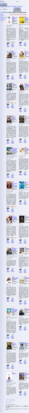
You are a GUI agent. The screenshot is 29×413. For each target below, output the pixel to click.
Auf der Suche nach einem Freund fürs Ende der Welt (14, 150)
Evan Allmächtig (14, 52)
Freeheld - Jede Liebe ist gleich (15, 278)
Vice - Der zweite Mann (14, 344)
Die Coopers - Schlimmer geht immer (14, 249)
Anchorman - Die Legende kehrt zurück (14, 217)
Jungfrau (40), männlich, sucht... (14, 18)
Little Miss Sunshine (26, 18)
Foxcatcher (27, 216)
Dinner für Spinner (14, 117)
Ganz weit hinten (26, 183)
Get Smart (14, 84)
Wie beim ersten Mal (26, 149)
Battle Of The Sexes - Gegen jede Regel (14, 310)
